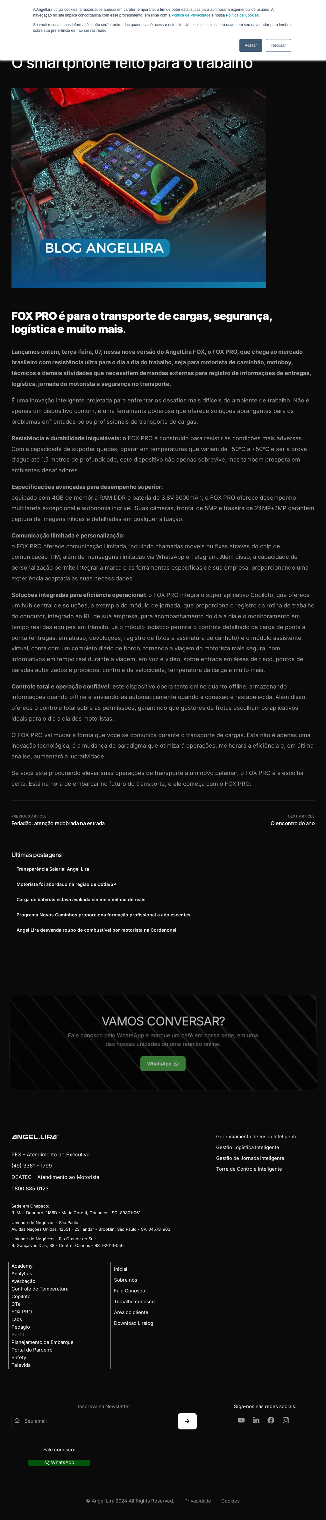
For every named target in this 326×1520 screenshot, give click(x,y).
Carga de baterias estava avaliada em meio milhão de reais (81, 899)
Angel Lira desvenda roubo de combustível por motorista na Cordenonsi (96, 930)
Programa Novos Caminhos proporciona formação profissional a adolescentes (103, 914)
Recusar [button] (278, 45)
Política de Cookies (242, 15)
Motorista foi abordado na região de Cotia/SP (66, 884)
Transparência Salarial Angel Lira (53, 869)
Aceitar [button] (251, 45)
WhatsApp (59, 1462)
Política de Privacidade (191, 15)
